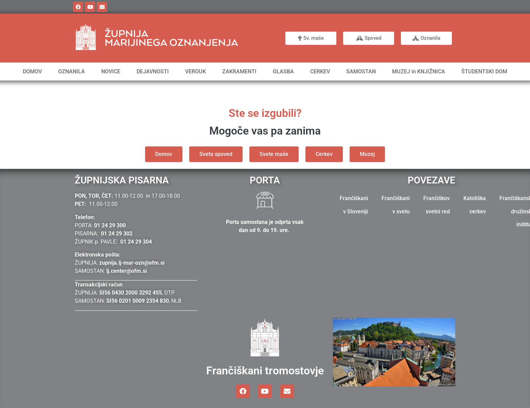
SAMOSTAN (361, 71)
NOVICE (110, 71)
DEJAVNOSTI (153, 71)
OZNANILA (71, 71)
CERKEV (320, 71)
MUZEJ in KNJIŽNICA (418, 71)
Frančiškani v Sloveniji (354, 204)
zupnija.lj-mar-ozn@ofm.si (131, 263)
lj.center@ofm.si (126, 271)
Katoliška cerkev (474, 204)
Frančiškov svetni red (436, 204)
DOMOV (32, 71)
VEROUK (195, 71)
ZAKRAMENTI (239, 71)
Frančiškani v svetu (396, 204)
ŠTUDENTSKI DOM (484, 71)
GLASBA (283, 71)
